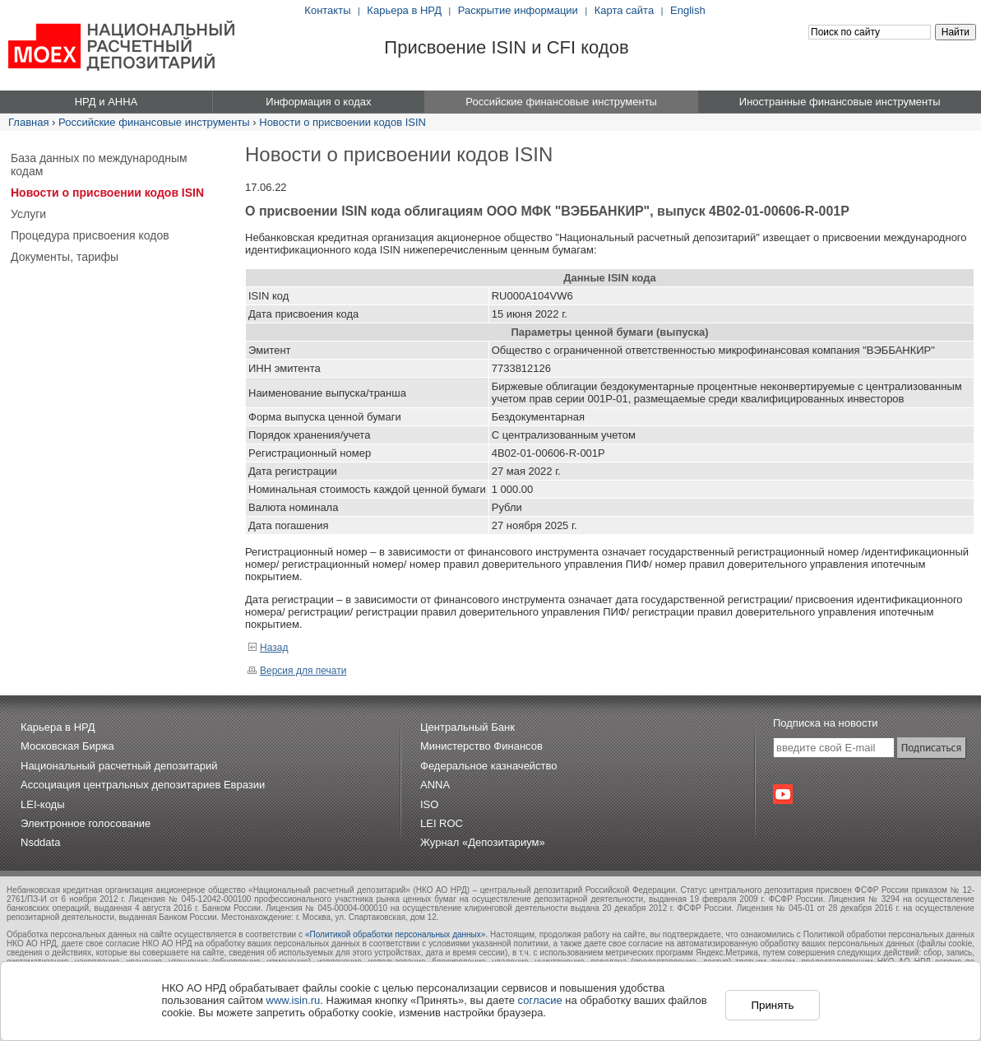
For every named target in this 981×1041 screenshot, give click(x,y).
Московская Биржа (67, 746)
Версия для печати (297, 670)
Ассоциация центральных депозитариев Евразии (143, 784)
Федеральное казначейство (489, 766)
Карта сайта (624, 10)
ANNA (435, 784)
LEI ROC (441, 823)
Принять (772, 1005)
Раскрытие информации (518, 10)
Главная (28, 122)
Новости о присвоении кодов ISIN (342, 122)
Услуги (28, 214)
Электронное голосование (85, 823)
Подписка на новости (825, 723)
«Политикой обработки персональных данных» (395, 934)
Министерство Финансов (481, 746)
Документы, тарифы (64, 256)
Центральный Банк (467, 727)
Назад (268, 647)
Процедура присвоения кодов (90, 235)
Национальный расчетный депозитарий (119, 766)
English (688, 10)
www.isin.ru (293, 1000)
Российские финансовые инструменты (154, 122)
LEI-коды (43, 804)
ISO (429, 804)
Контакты (327, 10)
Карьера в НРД (404, 10)
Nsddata (40, 842)
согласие (540, 1000)
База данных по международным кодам (99, 164)
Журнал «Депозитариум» (482, 842)
